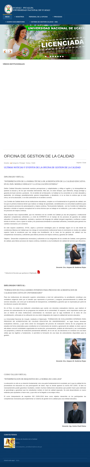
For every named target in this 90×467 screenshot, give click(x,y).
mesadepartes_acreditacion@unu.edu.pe (29, 447)
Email (84, 163)
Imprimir (79, 163)
